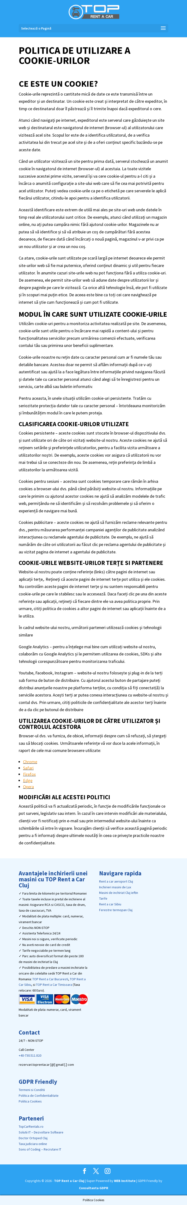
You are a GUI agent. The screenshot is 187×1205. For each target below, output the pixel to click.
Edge (27, 780)
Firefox (29, 774)
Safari (28, 768)
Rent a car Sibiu (110, 904)
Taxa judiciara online (33, 1144)
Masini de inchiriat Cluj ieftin (118, 892)
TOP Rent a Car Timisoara (54, 984)
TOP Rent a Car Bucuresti (50, 979)
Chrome (30, 761)
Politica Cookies (30, 1101)
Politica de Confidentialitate (39, 1095)
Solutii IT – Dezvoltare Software (41, 1132)
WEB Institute (125, 1181)
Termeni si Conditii (32, 1090)
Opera (28, 786)
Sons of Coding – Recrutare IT (40, 1149)
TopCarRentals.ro (31, 1126)
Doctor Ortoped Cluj (33, 1138)
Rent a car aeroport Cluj (116, 881)
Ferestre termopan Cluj (116, 910)
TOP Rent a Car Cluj (69, 1181)
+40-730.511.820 (30, 1055)
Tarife (103, 898)
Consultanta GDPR (93, 1188)
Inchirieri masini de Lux (115, 887)
